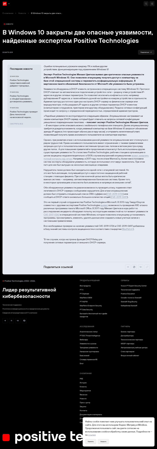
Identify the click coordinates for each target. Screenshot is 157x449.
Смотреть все (16, 124)
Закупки (83, 406)
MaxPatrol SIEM (86, 298)
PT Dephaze (84, 294)
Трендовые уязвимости (89, 347)
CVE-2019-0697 (119, 197)
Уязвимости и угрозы (88, 343)
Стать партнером (127, 351)
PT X (81, 290)
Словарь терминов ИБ (88, 359)
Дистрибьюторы (127, 336)
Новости (22, 13)
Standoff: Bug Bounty (129, 301)
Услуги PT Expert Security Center (134, 286)
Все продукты (85, 286)
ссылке (92, 434)
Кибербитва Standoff (129, 305)
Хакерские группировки (89, 351)
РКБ (81, 379)
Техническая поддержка (11, 305)
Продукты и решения (90, 280)
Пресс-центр (85, 402)
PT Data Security (86, 309)
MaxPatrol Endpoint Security (91, 305)
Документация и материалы (91, 414)
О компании (7, 13)
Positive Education (128, 294)
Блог (82, 363)
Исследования (87, 326)
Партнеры (125, 326)
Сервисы (125, 280)
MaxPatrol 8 (128, 229)
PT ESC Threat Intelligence (90, 336)
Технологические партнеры (132, 339)
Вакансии (83, 394)
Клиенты (83, 387)
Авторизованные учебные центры (134, 347)
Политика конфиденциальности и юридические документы (25, 309)
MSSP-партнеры (127, 343)
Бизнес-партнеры (128, 332)
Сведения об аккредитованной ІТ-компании (19, 313)
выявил (104, 205)
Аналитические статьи (89, 332)
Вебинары (84, 339)
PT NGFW (84, 301)
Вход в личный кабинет (130, 355)
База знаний (84, 355)
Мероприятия (85, 391)
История (83, 383)
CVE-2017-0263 (52, 214)
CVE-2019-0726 (115, 193)
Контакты (83, 410)
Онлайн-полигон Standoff (131, 298)
